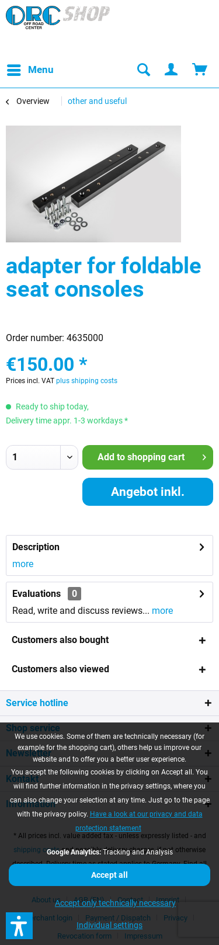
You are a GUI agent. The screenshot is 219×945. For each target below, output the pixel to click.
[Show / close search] (143, 70)
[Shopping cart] (200, 70)
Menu (30, 68)
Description (36, 547)
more (22, 563)
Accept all (109, 875)
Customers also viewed (60, 669)
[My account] (171, 70)
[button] (19, 925)
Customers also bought (60, 639)
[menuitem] (30, 70)
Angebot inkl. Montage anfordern (148, 495)
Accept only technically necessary (115, 903)
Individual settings (109, 925)
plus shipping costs (86, 381)
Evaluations (36, 593)
